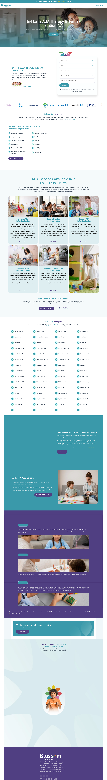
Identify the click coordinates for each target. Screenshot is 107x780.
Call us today (59, 34)
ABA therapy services (51, 323)
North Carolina (29, 774)
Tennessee (19, 774)
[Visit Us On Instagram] (16, 761)
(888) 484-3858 (61, 449)
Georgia (14, 774)
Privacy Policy (87, 773)
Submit (64, 78)
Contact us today (88, 1)
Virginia (23, 774)
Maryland (36, 774)
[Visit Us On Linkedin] (13, 761)
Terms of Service (94, 773)
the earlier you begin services (61, 661)
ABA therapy (55, 321)
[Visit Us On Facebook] (10, 761)
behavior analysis (70, 114)
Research (29, 661)
